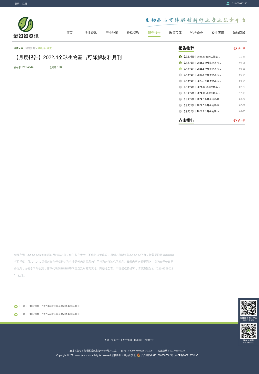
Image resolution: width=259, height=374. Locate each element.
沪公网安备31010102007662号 (155, 355)
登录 (17, 3)
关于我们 (127, 340)
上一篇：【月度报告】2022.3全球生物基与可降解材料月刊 (46, 306)
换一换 (241, 48)
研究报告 (154, 32)
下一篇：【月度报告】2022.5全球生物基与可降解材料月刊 (46, 314)
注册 (24, 3)
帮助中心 (150, 340)
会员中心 (115, 340)
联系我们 (138, 340)
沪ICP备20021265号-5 (186, 355)
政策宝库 (175, 32)
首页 (69, 32)
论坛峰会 (196, 32)
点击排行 (186, 120)
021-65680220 (239, 3)
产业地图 (112, 32)
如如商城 (239, 32)
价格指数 (133, 32)
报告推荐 (186, 48)
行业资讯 (90, 32)
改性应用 (218, 32)
